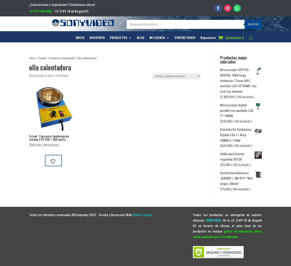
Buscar (253, 24)
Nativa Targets (142, 215)
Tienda (42, 58)
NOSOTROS (97, 38)
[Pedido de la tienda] (177, 76)
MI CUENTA (157, 38)
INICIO (80, 38)
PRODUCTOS (118, 38)
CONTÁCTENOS (185, 38)
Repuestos (208, 38)
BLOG (140, 38)
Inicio (32, 58)
